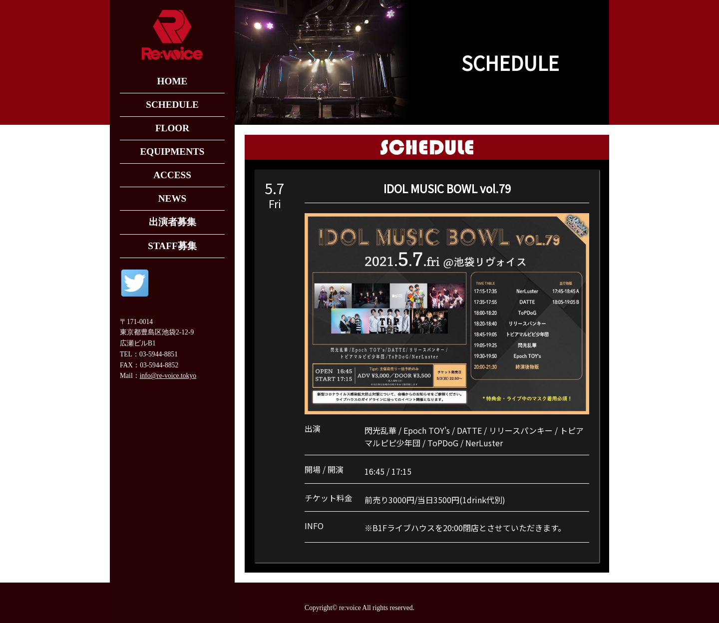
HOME (172, 81)
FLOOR (172, 128)
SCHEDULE (172, 104)
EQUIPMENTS (172, 151)
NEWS (172, 198)
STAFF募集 (172, 246)
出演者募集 (172, 222)
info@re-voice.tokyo (168, 375)
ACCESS (172, 175)
